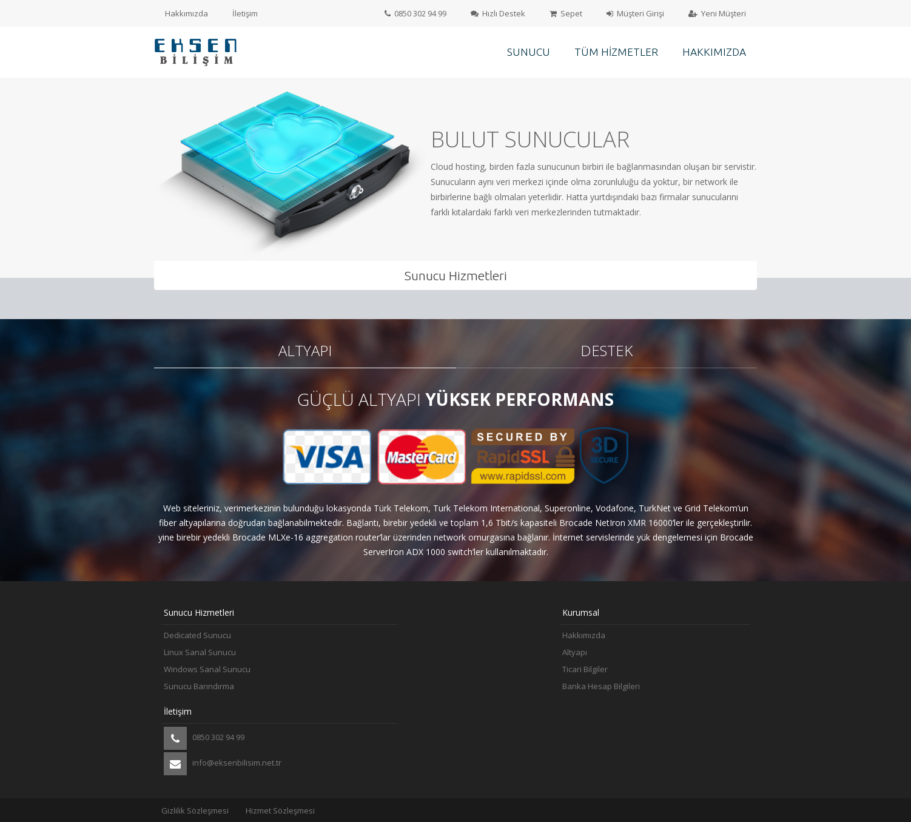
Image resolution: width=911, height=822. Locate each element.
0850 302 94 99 (415, 13)
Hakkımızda (186, 13)
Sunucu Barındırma (199, 686)
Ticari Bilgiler (585, 669)
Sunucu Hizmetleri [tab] (456, 275)
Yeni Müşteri (717, 13)
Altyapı (574, 652)
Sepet (566, 13)
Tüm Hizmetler (616, 52)
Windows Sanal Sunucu (207, 669)
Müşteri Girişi (635, 13)
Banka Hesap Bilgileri (601, 686)
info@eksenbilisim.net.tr (222, 763)
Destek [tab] (606, 350)
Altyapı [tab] (305, 350)
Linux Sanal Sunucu (200, 652)
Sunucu (528, 52)
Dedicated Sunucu (197, 635)
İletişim (245, 13)
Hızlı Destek (498, 13)
